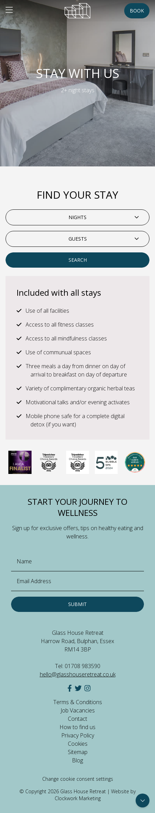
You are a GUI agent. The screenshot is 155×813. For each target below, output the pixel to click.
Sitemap (78, 752)
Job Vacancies (78, 710)
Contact (77, 719)
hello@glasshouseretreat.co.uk (78, 674)
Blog (77, 760)
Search (78, 260)
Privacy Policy (77, 735)
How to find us (77, 727)
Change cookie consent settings (77, 779)
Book (137, 10)
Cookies (78, 743)
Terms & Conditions (77, 702)
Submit (77, 604)
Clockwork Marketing (78, 798)
